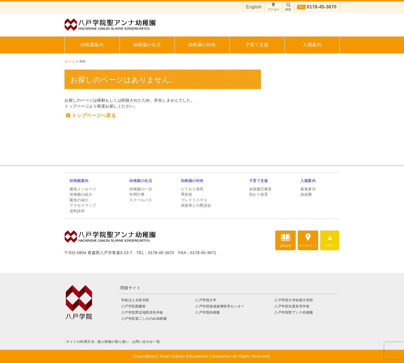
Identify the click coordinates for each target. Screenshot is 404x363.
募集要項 (308, 189)
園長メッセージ (83, 189)
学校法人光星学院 (135, 300)
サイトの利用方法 (80, 342)
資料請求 (77, 211)
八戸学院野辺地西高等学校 (144, 312)
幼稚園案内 (92, 44)
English (254, 6)
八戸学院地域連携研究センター (219, 306)
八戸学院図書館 (133, 306)
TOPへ (329, 245)
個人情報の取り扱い (113, 342)
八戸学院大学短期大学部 (293, 300)
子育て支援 (257, 44)
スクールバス (140, 200)
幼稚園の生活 (147, 44)
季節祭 (186, 194)
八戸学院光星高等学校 (291, 306)
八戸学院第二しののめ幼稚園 (144, 319)
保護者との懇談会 (196, 205)
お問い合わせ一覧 (146, 342)
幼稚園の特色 (202, 44)
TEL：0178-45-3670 (155, 252)
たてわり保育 (192, 189)
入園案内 (312, 44)
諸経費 (306, 194)
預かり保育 (258, 194)
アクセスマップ (83, 205)
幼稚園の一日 (140, 189)
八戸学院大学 (205, 300)
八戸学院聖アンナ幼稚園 (293, 312)
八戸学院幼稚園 (207, 312)
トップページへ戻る (94, 115)
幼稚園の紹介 (81, 194)
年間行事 (136, 194)
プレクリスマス (194, 200)
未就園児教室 (260, 189)
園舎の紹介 (79, 200)
